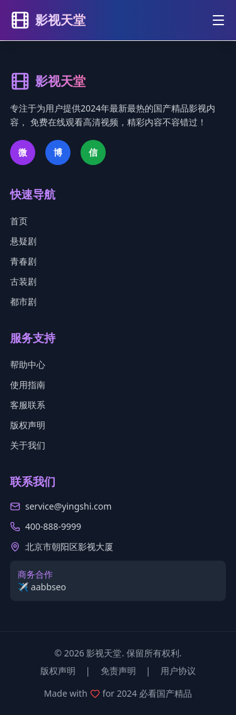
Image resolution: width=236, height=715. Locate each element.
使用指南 (27, 385)
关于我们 (27, 445)
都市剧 (23, 301)
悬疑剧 (23, 241)
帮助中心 (27, 364)
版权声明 (27, 425)
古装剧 (23, 281)
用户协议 (178, 671)
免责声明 (118, 671)
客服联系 (27, 405)
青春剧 (23, 261)
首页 (19, 221)
